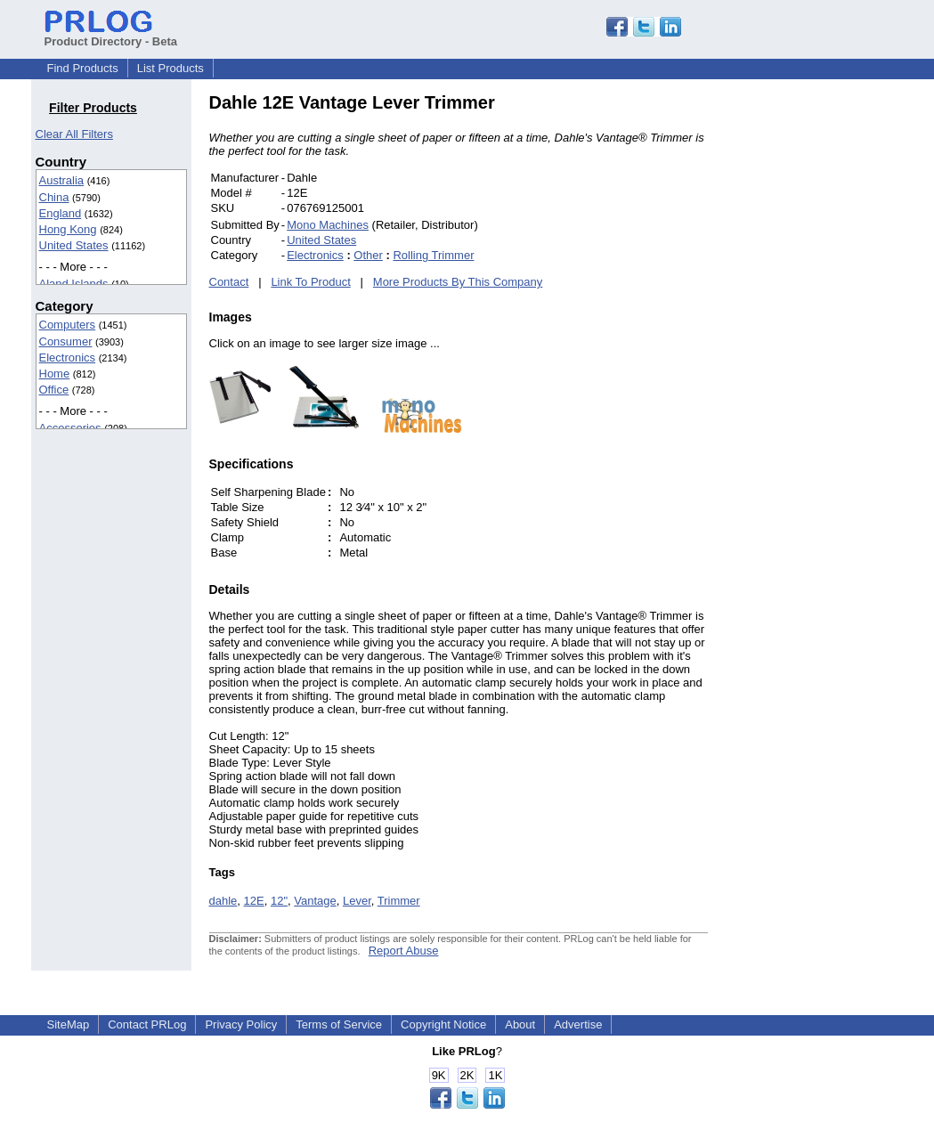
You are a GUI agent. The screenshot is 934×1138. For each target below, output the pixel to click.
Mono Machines (328, 225)
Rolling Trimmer (433, 255)
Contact (229, 282)
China (54, 197)
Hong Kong (68, 229)
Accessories (70, 428)
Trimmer (399, 900)
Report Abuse (404, 950)
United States (74, 245)
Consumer (66, 341)
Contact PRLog (147, 1024)
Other (368, 255)
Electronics (67, 357)
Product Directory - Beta (111, 34)
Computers (67, 324)
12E (254, 900)
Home (54, 373)
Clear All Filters (74, 134)
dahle (223, 900)
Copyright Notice (443, 1024)
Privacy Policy (241, 1024)
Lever (357, 900)
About (520, 1024)
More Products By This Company (458, 282)
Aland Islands (74, 283)
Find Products (82, 68)
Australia (62, 180)
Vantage (315, 900)
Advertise (578, 1024)
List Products (170, 68)
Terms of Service (339, 1024)
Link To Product (310, 282)
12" (279, 900)
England (60, 213)
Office (54, 389)
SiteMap (68, 1024)
